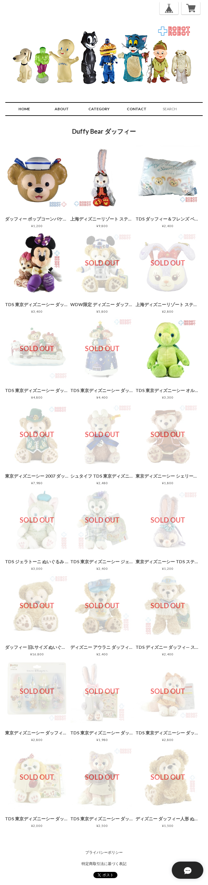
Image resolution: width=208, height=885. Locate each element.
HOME (24, 109)
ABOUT (62, 109)
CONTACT (136, 109)
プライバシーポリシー (104, 852)
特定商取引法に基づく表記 (104, 863)
